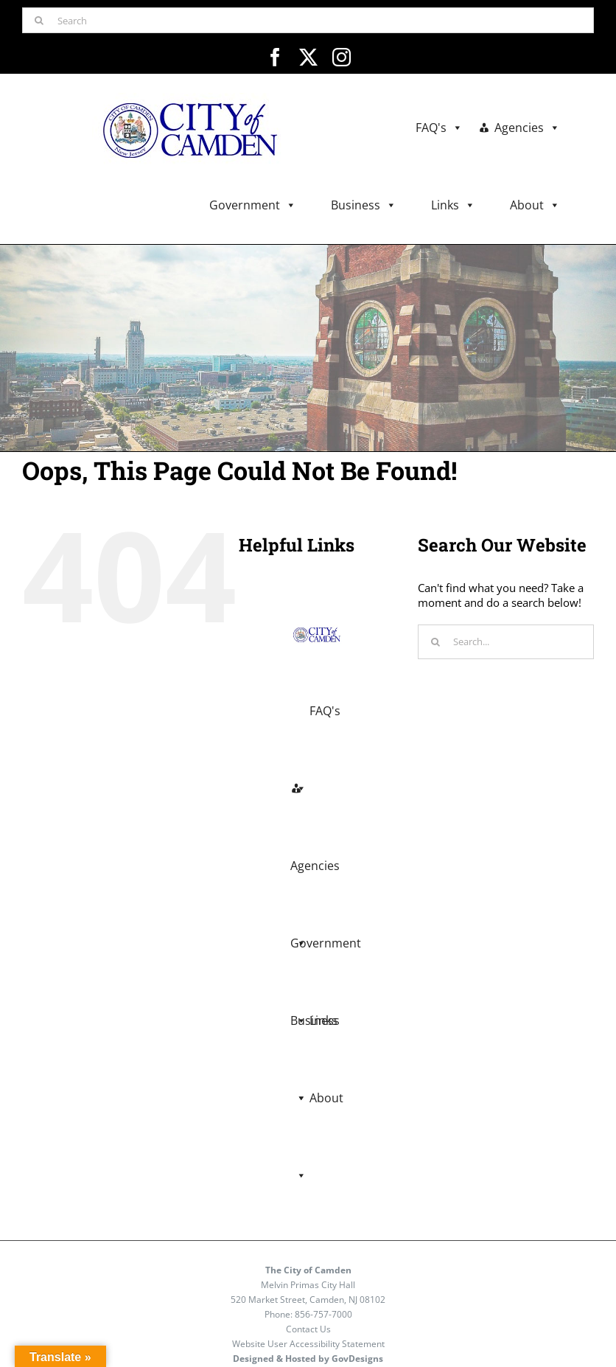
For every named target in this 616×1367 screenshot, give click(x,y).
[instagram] (341, 57)
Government (252, 205)
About (535, 205)
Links (453, 205)
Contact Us (308, 1329)
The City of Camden (308, 1270)
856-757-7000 (323, 1314)
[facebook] (275, 57)
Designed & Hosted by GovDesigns (308, 1358)
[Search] (308, 20)
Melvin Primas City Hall (308, 1285)
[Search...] (506, 642)
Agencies (527, 128)
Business (363, 205)
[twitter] (308, 57)
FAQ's (439, 128)
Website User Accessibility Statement (308, 1344)
